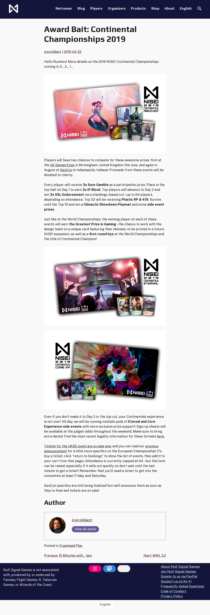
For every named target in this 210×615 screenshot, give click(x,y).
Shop (155, 8)
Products (138, 8)
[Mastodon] (109, 568)
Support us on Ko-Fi (176, 581)
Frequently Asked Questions (182, 586)
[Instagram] (95, 568)
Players (96, 8)
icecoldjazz (52, 52)
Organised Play (71, 546)
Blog (81, 8)
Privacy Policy (172, 596)
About (169, 8)
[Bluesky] (124, 568)
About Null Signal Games (180, 567)
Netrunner (64, 8)
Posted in (51, 546)
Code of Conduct (173, 591)
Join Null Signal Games (178, 572)
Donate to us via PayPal (179, 576)
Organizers (117, 8)
